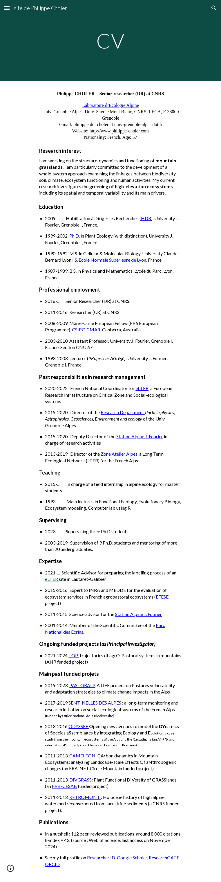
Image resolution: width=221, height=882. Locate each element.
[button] (7, 8)
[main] (110, 40)
